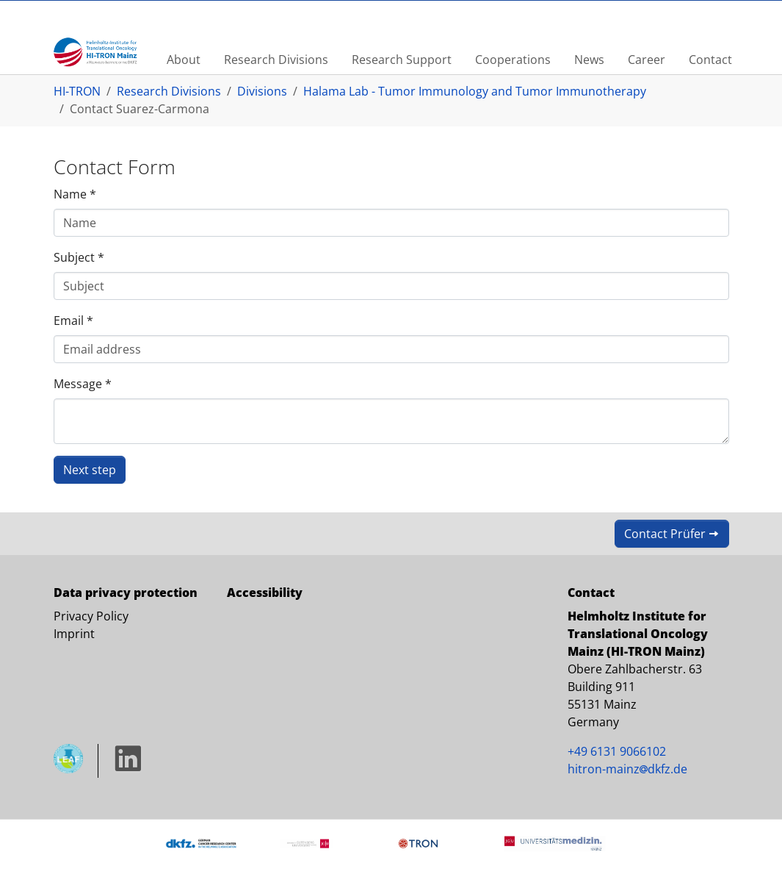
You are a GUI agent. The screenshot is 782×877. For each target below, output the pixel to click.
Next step (89, 470)
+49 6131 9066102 (617, 751)
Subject (79, 257)
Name (75, 194)
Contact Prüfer (665, 534)
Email (73, 320)
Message (83, 384)
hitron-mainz (627, 769)
